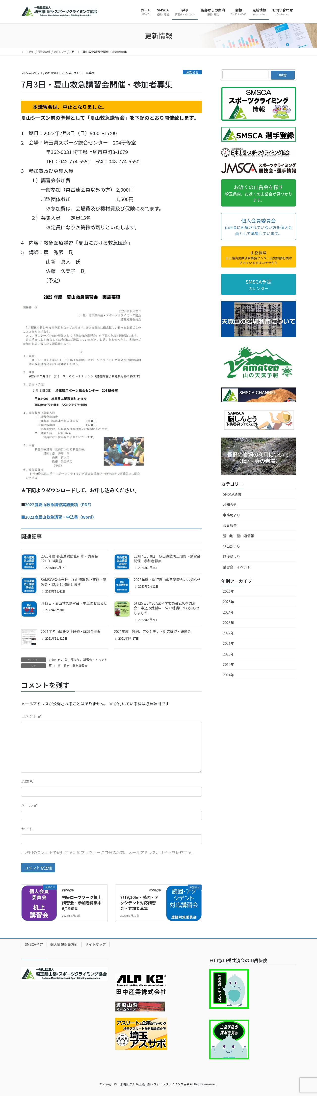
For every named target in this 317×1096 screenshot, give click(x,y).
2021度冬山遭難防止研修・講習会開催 (71, 631)
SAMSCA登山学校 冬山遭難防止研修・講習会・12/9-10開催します (73, 582)
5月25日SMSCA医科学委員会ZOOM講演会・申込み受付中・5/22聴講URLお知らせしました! (166, 608)
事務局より (231, 514)
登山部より (72, 659)
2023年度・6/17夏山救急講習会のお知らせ (167, 579)
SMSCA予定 (34, 944)
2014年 (228, 674)
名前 (27, 781)
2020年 (228, 654)
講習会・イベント (95, 659)
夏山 (52, 665)
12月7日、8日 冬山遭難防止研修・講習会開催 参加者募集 (167, 558)
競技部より (231, 556)
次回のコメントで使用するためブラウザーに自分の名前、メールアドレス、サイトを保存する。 (110, 852)
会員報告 (230, 525)
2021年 (228, 643)
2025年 (228, 601)
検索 (283, 75)
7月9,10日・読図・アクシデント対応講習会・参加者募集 (139, 902)
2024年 (228, 612)
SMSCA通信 (232, 494)
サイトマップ (95, 944)
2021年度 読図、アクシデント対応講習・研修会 (152, 631)
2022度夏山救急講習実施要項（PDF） (59, 504)
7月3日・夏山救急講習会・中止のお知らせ (74, 603)
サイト (27, 829)
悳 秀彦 (64, 665)
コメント (31, 716)
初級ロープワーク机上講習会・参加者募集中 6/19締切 (84, 902)
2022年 (228, 632)
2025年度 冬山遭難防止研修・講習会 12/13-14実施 (69, 558)
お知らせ (192, 72)
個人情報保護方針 (64, 944)
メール (29, 805)
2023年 (228, 622)
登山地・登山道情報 (238, 535)
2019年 (228, 664)
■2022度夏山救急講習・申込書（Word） (58, 517)
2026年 (228, 591)
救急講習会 (80, 665)
